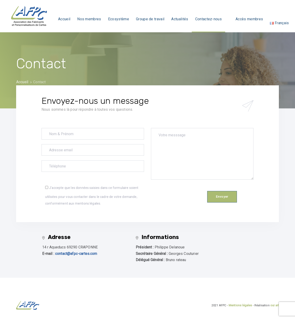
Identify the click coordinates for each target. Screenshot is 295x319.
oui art (274, 305)
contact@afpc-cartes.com (76, 253)
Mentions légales (240, 305)
